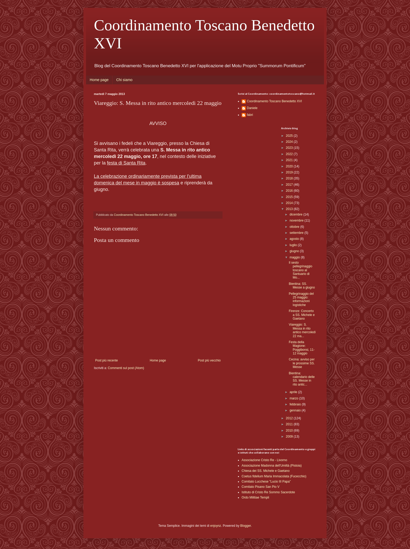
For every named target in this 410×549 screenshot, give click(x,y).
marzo (294, 398)
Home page (99, 80)
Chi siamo (124, 80)
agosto (294, 239)
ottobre (294, 227)
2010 (290, 430)
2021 (290, 160)
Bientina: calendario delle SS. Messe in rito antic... (302, 378)
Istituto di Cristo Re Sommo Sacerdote (268, 492)
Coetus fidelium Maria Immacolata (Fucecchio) (274, 476)
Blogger (245, 526)
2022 (290, 154)
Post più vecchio (209, 360)
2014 (290, 203)
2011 (290, 424)
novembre (296, 220)
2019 (290, 172)
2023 (290, 148)
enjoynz (215, 526)
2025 (290, 136)
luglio (293, 245)
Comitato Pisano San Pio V (261, 487)
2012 (290, 418)
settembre (296, 233)
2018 (290, 178)
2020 (290, 166)
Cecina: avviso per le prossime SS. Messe (302, 363)
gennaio (295, 410)
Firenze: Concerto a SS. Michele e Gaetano (302, 314)
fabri (250, 115)
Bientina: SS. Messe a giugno (302, 285)
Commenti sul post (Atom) (126, 368)
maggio (295, 257)
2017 (290, 184)
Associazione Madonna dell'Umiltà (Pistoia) (272, 465)
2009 (290, 436)
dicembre (296, 214)
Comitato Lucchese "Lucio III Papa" (266, 481)
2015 (290, 197)
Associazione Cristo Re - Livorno (264, 460)
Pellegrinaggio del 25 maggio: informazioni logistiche (301, 299)
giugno (294, 251)
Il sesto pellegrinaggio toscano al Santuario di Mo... (300, 270)
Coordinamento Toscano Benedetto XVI (274, 101)
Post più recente (106, 360)
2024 (290, 142)
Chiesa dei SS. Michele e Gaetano (265, 471)
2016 (290, 191)
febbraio (295, 404)
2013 (290, 209)
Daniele (252, 108)
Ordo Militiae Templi (255, 497)
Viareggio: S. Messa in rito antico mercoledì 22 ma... (302, 330)
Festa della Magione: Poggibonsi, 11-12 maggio (301, 347)
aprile (293, 392)
